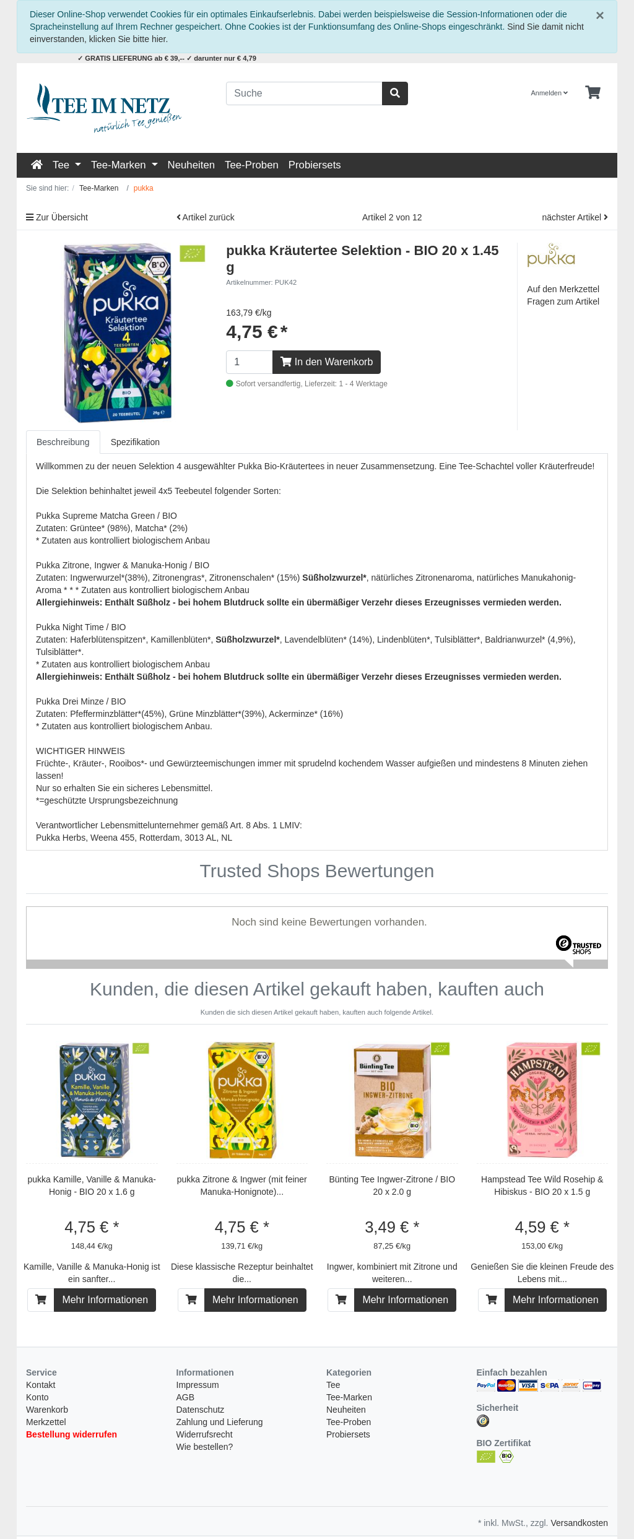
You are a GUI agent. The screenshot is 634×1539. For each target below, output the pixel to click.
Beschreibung (63, 442)
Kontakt (40, 1313)
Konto (37, 1325)
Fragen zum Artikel (563, 301)
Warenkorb (47, 1338)
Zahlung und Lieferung (219, 1350)
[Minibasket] (593, 93)
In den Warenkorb (326, 362)
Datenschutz (200, 1338)
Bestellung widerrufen (71, 1363)
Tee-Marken (120, 165)
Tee (62, 165)
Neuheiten (191, 165)
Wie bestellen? (204, 1375)
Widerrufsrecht (204, 1363)
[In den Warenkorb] (40, 1228)
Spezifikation (135, 442)
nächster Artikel (575, 217)
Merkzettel (46, 1350)
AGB (185, 1325)
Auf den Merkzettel (563, 289)
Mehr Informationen (105, 1228)
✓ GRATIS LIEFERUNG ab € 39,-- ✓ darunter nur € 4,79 (166, 58)
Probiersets (315, 165)
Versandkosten (579, 1451)
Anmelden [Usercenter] (549, 93)
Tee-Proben (252, 165)
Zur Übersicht (57, 217)
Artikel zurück (205, 217)
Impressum (197, 1313)
